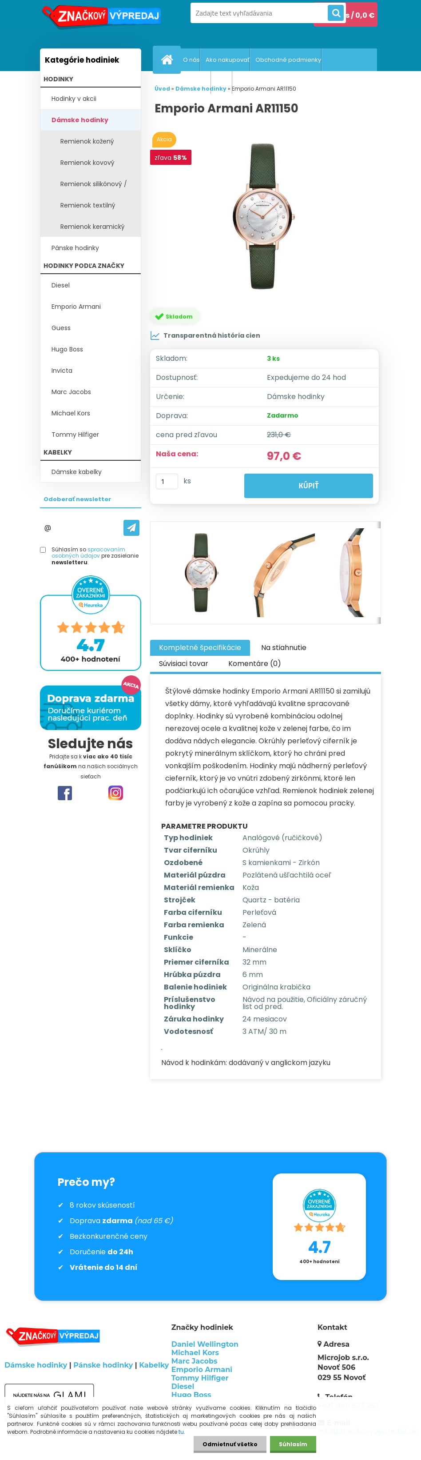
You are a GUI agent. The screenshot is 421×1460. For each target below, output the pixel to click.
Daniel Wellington (204, 1344)
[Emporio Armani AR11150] (266, 216)
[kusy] (167, 481)
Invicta (62, 370)
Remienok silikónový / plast (93, 187)
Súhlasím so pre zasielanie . (95, 556)
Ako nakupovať (228, 60)
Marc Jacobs (71, 391)
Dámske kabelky (77, 471)
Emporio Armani (76, 306)
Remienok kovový (87, 162)
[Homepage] (168, 59)
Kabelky (154, 1365)
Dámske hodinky (80, 120)
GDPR (224, 82)
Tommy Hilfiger (75, 434)
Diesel (61, 285)
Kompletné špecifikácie (200, 647)
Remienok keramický (92, 226)
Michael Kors (71, 413)
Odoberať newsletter (77, 499)
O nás (191, 60)
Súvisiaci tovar (183, 663)
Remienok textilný (87, 205)
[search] (336, 13)
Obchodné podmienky (288, 60)
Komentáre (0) (254, 663)
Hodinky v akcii (74, 98)
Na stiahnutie (283, 647)
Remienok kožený (87, 141)
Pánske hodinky (75, 247)
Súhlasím (293, 1444)
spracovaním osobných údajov (88, 552)
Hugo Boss (67, 349)
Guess (61, 327)
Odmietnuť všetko (230, 1444)
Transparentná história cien (205, 335)
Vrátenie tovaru (188, 82)
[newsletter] (131, 528)
